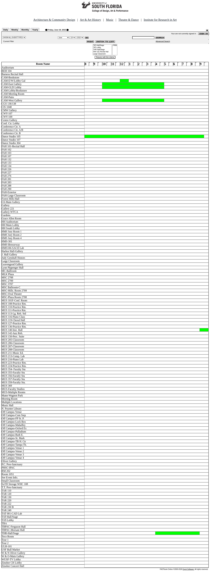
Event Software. (188, 569)
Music (109, 19)
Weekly (14, 30)
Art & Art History (90, 19)
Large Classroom (102, 54)
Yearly (35, 30)
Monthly (25, 30)
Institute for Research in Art (160, 19)
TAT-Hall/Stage (102, 45)
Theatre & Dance (128, 19)
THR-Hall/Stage (102, 50)
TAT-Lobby (102, 48)
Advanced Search (163, 41)
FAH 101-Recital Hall (102, 52)
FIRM (115, 45)
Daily (5, 30)
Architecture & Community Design (54, 19)
